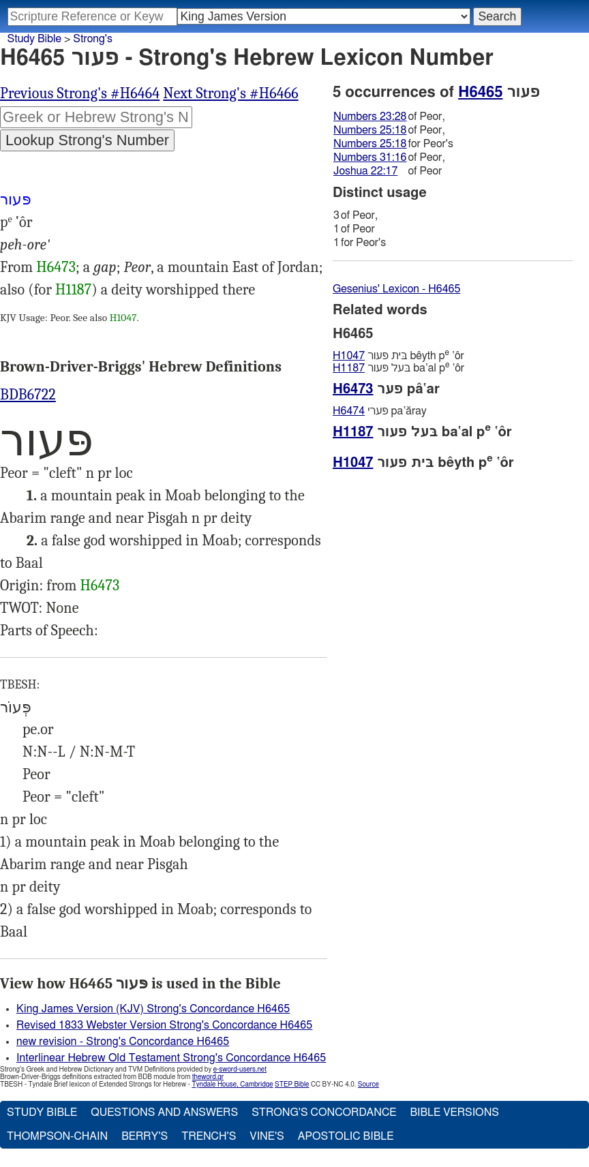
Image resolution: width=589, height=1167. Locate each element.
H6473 (56, 267)
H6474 (349, 411)
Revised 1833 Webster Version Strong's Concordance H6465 (164, 1025)
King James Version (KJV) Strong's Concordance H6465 (153, 1008)
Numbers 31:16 (370, 157)
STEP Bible (292, 1084)
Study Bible (34, 38)
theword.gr (208, 1077)
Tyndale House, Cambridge (232, 1084)
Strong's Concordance (324, 1112)
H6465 (480, 92)
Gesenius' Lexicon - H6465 (396, 289)
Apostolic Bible (346, 1136)
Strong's (92, 38)
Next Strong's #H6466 (230, 93)
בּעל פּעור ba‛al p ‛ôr (398, 368)
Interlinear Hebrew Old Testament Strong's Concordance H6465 (171, 1057)
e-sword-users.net (240, 1069)
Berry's (144, 1136)
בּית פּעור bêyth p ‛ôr (398, 355)
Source (368, 1084)
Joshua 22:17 (365, 171)
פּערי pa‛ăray (380, 411)
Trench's (208, 1136)
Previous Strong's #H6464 (80, 93)
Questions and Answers (164, 1112)
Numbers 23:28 (370, 116)
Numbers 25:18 (370, 130)
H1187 (73, 290)
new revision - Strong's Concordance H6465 (122, 1041)
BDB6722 (28, 395)
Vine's (267, 1136)
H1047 (123, 318)
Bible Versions (454, 1112)
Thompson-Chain (57, 1136)
